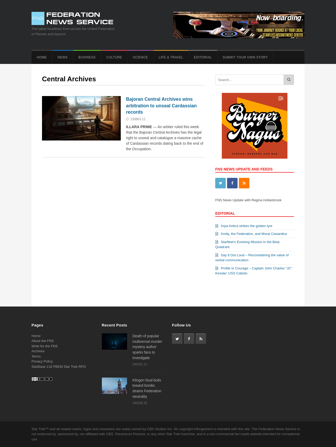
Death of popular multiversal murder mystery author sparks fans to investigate (147, 347)
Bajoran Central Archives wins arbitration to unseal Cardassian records (161, 106)
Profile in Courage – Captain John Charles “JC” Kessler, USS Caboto (253, 270)
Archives (38, 351)
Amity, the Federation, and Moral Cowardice (251, 234)
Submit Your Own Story (245, 57)
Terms (36, 356)
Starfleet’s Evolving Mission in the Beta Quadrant (247, 244)
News (62, 57)
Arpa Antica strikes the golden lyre (243, 226)
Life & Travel (171, 57)
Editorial (203, 57)
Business (87, 57)
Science (140, 57)
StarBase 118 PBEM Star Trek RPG (59, 367)
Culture (114, 57)
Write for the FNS (45, 346)
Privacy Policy (42, 361)
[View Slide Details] (254, 126)
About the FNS (43, 341)
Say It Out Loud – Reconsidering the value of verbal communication (252, 257)
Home (42, 57)
